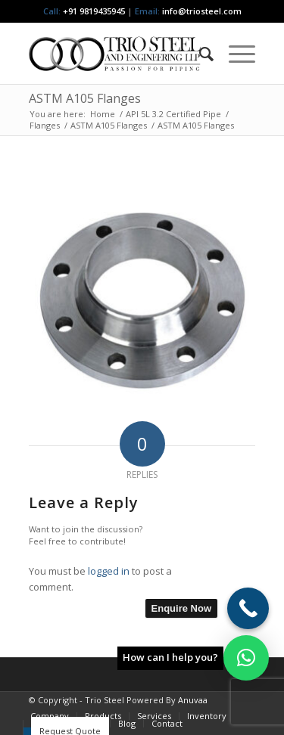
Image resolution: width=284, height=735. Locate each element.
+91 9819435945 (94, 11)
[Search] (199, 53)
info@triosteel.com (201, 11)
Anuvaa (193, 700)
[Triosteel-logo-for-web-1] (119, 53)
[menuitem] (199, 53)
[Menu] (234, 53)
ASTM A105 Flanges (85, 98)
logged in (109, 571)
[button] (246, 658)
